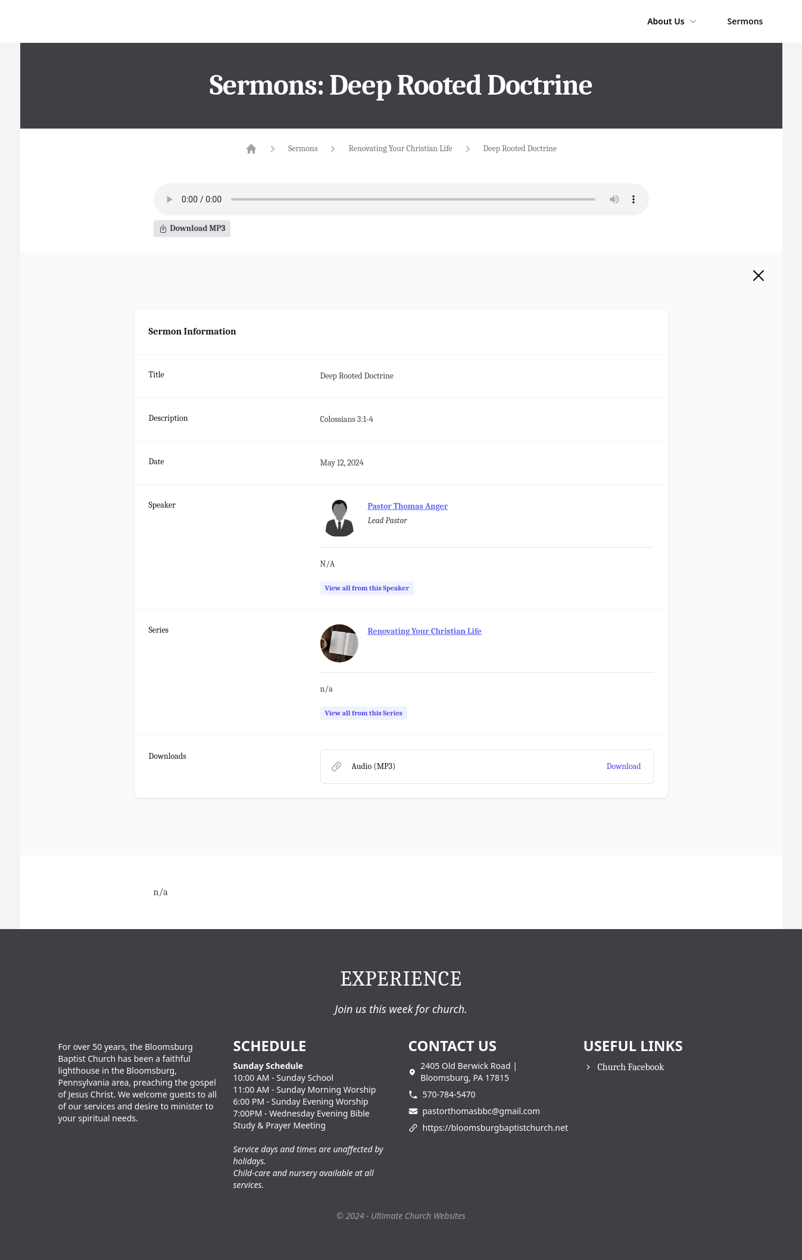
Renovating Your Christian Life (400, 148)
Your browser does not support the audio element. (401, 199)
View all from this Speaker (367, 588)
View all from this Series (363, 713)
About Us (672, 21)
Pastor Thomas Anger (408, 506)
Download (624, 766)
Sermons (745, 21)
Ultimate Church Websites (418, 1215)
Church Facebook (631, 1067)
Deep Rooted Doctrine (520, 148)
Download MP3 (192, 228)
